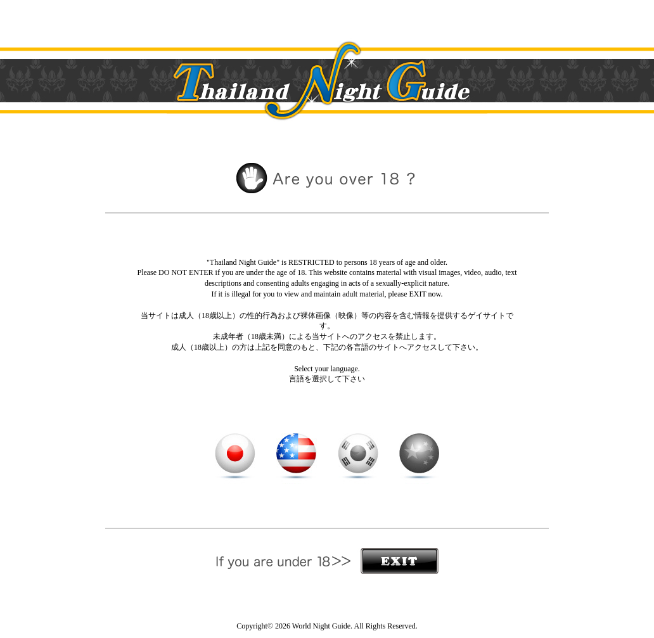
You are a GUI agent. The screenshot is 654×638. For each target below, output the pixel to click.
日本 (235, 453)
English (296, 453)
